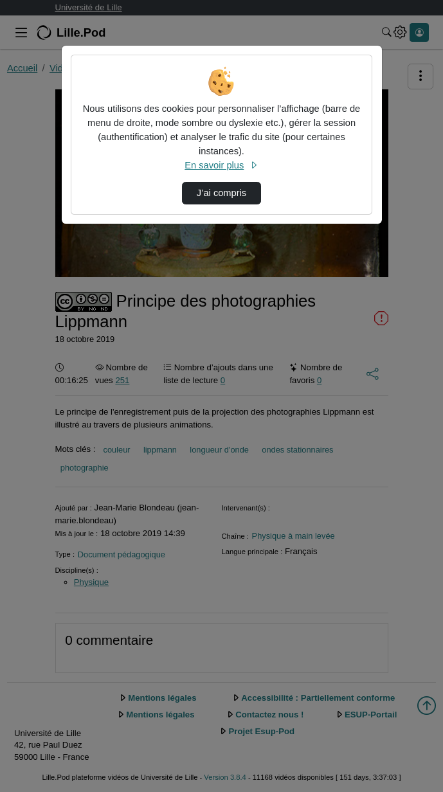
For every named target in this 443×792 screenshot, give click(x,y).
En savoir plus (221, 165)
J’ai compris (221, 193)
